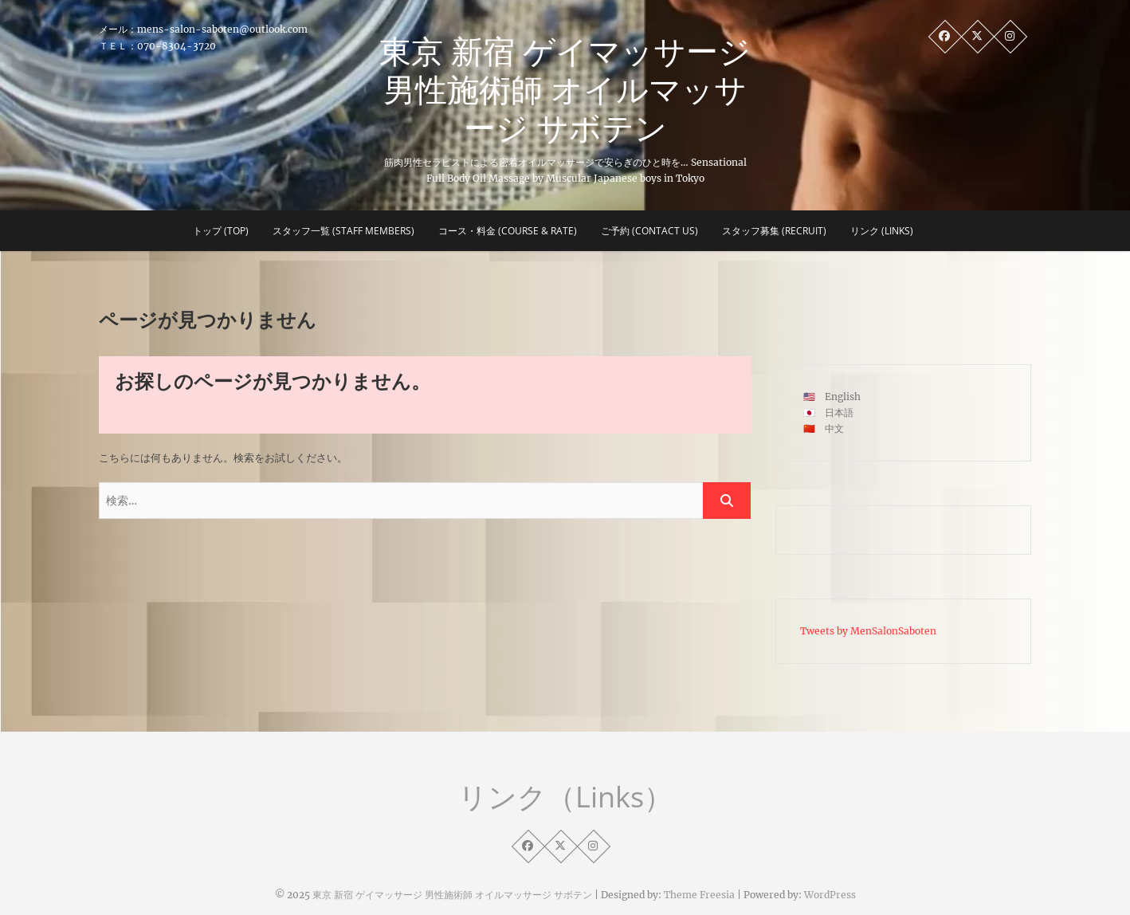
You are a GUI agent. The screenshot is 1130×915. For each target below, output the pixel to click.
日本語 (839, 412)
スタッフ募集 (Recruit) (774, 231)
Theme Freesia (699, 895)
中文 (834, 428)
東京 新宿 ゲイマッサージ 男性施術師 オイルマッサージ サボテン (565, 89)
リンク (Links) (881, 231)
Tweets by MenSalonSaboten (868, 631)
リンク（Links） (565, 797)
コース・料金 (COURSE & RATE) (507, 231)
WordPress (830, 895)
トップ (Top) (221, 231)
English (843, 397)
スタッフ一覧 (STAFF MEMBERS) (343, 231)
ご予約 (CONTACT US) (649, 231)
